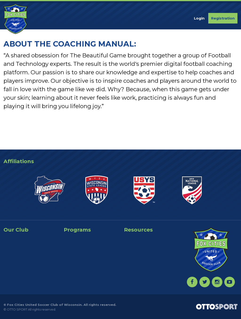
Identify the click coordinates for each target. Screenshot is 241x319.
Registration (223, 18)
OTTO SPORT (17, 309)
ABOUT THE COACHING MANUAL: (70, 43)
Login (199, 18)
